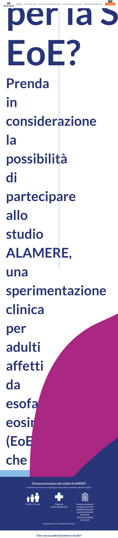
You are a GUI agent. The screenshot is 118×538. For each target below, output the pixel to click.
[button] (110, 1)
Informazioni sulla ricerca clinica (72, 4)
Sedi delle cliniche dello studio (93, 4)
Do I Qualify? (110, 4)
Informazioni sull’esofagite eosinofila (50, 4)
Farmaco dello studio (30, 4)
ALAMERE (19, 4)
